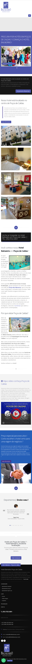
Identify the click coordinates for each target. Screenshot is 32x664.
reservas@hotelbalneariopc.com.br (13, 637)
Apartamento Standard (6, 586)
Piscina (3, 596)
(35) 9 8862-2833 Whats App (7, 622)
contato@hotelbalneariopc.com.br (13, 634)
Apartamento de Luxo (6, 588)
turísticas (18, 306)
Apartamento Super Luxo (7, 590)
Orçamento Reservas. (23, 91)
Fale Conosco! (16, 558)
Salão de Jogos (5, 598)
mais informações (6, 122)
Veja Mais (25, 579)
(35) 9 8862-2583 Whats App (7, 624)
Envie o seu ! (22, 499)
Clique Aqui (10, 660)
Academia (4, 600)
